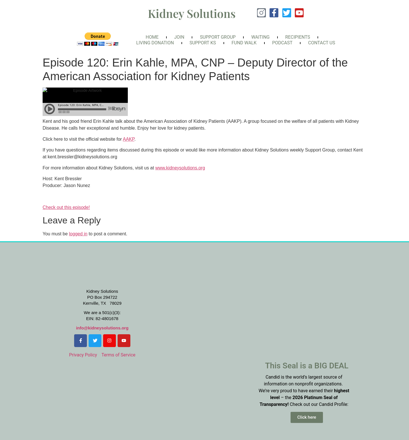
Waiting (260, 37)
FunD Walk (243, 42)
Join (179, 37)
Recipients (297, 37)
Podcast (282, 42)
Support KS (202, 42)
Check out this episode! (66, 207)
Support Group (218, 37)
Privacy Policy (83, 355)
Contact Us (321, 42)
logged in (78, 233)
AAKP (129, 139)
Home (152, 37)
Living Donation (155, 42)
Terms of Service (118, 355)
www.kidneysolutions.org (180, 167)
